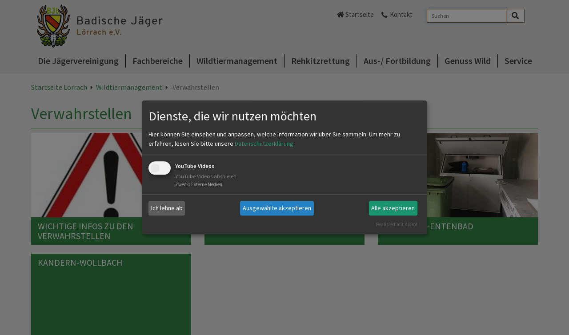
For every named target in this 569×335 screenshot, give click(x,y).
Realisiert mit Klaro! (396, 224)
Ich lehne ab (167, 208)
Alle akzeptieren (393, 208)
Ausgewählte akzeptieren (277, 208)
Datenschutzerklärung (264, 144)
